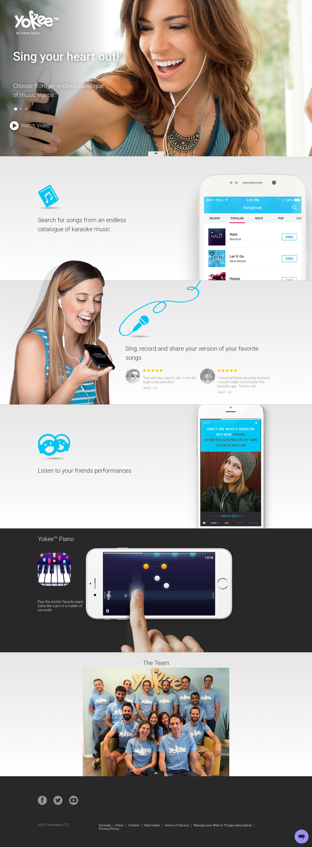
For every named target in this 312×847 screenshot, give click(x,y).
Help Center (152, 825)
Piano (120, 825)
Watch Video (30, 126)
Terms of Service (177, 825)
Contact (133, 825)
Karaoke (105, 825)
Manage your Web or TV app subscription (223, 825)
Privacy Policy (109, 828)
